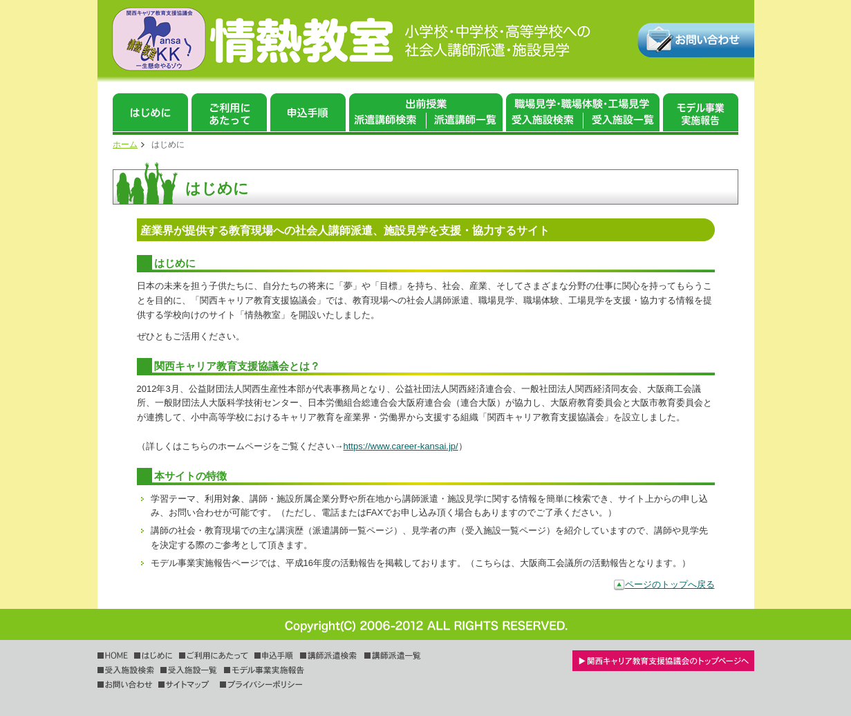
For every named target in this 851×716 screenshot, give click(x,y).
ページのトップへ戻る (670, 584)
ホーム (125, 144)
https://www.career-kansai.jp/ (401, 446)
